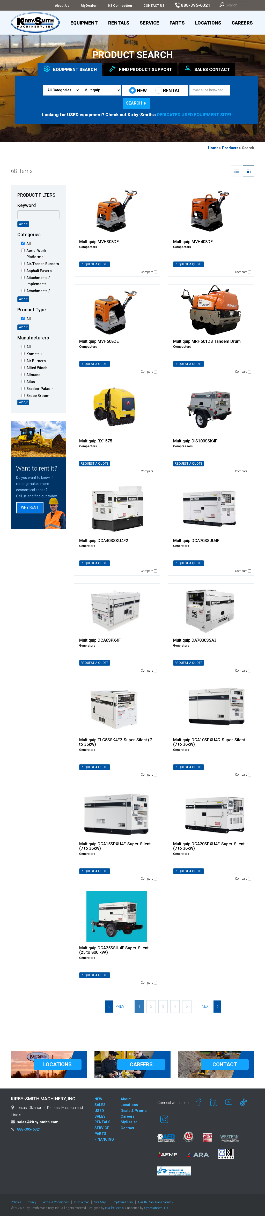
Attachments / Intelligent (35, 294)
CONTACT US (153, 5)
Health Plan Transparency (155, 1202)
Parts (177, 23)
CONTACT (224, 1064)
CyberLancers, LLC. (157, 1208)
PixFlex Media (114, 1208)
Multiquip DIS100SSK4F (195, 441)
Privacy (31, 1202)
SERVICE (101, 1128)
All (26, 244)
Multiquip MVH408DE (193, 241)
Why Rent (30, 507)
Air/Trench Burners (40, 264)
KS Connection (120, 5)
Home (213, 148)
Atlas (28, 382)
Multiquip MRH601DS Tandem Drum (207, 341)
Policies (16, 1202)
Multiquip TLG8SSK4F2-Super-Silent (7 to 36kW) (115, 742)
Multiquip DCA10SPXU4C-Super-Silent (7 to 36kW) (209, 742)
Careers (242, 23)
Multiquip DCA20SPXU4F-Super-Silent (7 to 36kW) (209, 846)
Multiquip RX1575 (95, 441)
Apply (23, 224)
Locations (208, 23)
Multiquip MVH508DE (99, 341)
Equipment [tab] (70, 69)
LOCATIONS (57, 1064)
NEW (138, 90)
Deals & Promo (134, 1111)
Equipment (84, 23)
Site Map (100, 1202)
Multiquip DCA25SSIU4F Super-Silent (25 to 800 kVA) (114, 950)
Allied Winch (34, 368)
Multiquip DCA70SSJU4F (196, 540)
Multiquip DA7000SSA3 (194, 640)
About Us (62, 5)
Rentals (118, 23)
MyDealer (89, 5)
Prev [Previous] (114, 1006)
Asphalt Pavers (36, 271)
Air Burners (33, 361)
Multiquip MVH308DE (99, 241)
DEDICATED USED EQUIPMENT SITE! (194, 114)
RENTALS (102, 1122)
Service (149, 23)
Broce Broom (35, 396)
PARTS (100, 1134)
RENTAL (167, 90)
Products (230, 148)
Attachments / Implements (35, 281)
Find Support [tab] (140, 69)
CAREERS (141, 1064)
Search (136, 103)
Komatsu (31, 354)
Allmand (31, 375)
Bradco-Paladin (37, 389)
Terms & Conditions (55, 1202)
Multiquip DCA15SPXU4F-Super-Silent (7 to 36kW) (115, 846)
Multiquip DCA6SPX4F (100, 640)
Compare (149, 272)
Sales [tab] (207, 69)
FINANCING (104, 1139)
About (126, 1099)
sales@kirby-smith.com (37, 1122)
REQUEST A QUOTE (94, 264)
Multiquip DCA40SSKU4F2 (103, 540)
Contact (127, 1128)
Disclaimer (81, 1202)
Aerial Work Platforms (33, 254)
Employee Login (122, 1202)
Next (211, 1006)
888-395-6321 (29, 1129)
